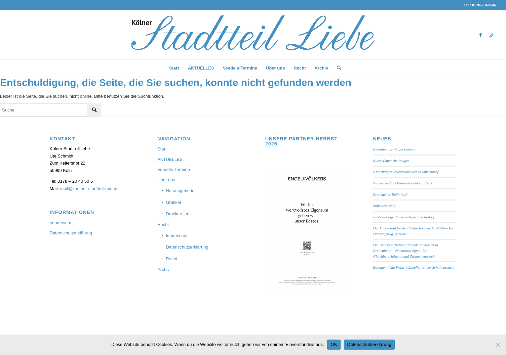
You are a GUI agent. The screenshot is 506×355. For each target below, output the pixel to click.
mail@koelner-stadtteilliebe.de (89, 188)
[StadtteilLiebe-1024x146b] (252, 39)
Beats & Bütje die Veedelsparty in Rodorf (403, 217)
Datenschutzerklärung (71, 232)
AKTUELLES (170, 159)
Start (161, 148)
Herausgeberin (180, 190)
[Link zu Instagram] (491, 35)
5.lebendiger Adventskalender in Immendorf (405, 172)
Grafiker (173, 202)
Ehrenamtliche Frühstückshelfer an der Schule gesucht (413, 267)
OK (333, 344)
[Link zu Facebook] (481, 35)
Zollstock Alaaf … (386, 206)
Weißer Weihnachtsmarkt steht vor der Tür (404, 183)
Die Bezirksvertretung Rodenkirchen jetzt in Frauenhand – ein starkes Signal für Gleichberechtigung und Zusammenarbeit (405, 250)
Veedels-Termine (173, 169)
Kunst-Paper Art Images (391, 161)
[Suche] (337, 68)
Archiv (163, 269)
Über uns (166, 179)
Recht (163, 224)
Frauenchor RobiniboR (390, 194)
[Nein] (497, 344)
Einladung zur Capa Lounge (394, 149)
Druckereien (177, 213)
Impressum (60, 222)
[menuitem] (174, 68)
